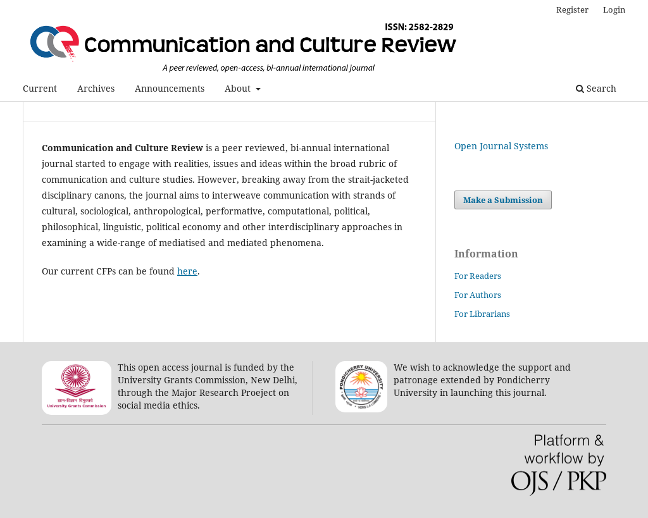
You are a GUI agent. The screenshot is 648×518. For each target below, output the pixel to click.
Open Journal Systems (501, 146)
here (187, 271)
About (239, 88)
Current (40, 88)
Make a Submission (503, 200)
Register (572, 9)
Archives (96, 88)
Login (614, 9)
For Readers (477, 275)
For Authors (477, 294)
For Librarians (482, 313)
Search (596, 88)
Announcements (169, 88)
